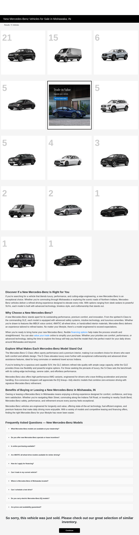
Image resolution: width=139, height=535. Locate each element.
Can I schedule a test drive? (22, 490)
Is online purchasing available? (23, 446)
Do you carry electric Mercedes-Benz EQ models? (30, 498)
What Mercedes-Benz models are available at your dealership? (35, 429)
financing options (79, 332)
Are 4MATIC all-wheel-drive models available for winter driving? (35, 455)
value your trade (42, 335)
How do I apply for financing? (22, 464)
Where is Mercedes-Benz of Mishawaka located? (29, 481)
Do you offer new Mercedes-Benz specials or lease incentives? (35, 437)
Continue (69, 530)
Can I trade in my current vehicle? (24, 472)
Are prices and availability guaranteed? (26, 507)
